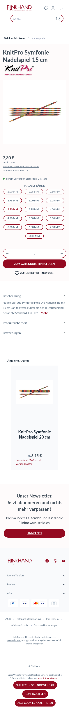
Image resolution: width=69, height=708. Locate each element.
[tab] (34, 304)
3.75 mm (34, 209)
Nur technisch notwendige (35, 685)
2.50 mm (57, 191)
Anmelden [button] (34, 533)
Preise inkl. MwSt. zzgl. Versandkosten (21, 166)
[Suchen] (58, 18)
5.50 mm (55, 218)
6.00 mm (13, 227)
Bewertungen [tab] (34, 332)
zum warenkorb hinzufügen (34, 263)
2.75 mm (13, 200)
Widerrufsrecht (20, 625)
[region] (34, 113)
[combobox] (34, 18)
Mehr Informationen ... (48, 678)
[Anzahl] (34, 253)
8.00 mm (34, 235)
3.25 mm (55, 200)
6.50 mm (34, 227)
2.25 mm (36, 191)
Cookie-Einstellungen (46, 625)
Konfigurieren (35, 693)
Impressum (52, 618)
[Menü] (8, 18)
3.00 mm (34, 200)
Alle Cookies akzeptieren (35, 702)
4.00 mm (55, 209)
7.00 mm (55, 227)
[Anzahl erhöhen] (62, 253)
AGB (8, 618)
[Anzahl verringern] (7, 253)
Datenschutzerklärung (28, 618)
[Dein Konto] (53, 8)
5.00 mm (34, 218)
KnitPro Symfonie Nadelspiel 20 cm (34, 434)
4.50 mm (13, 218)
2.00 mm (15, 191)
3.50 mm (13, 209)
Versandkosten (14, 640)
